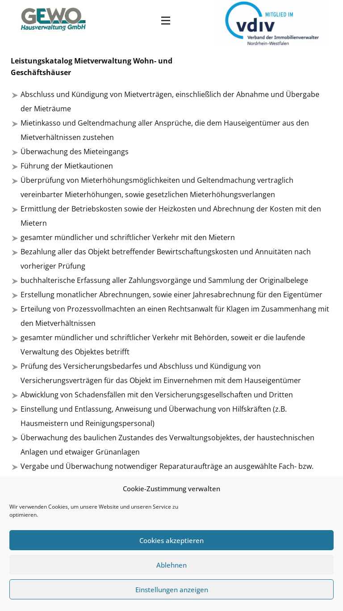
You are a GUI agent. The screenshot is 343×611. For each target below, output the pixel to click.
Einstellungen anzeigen (171, 589)
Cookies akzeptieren (171, 540)
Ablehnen (171, 564)
